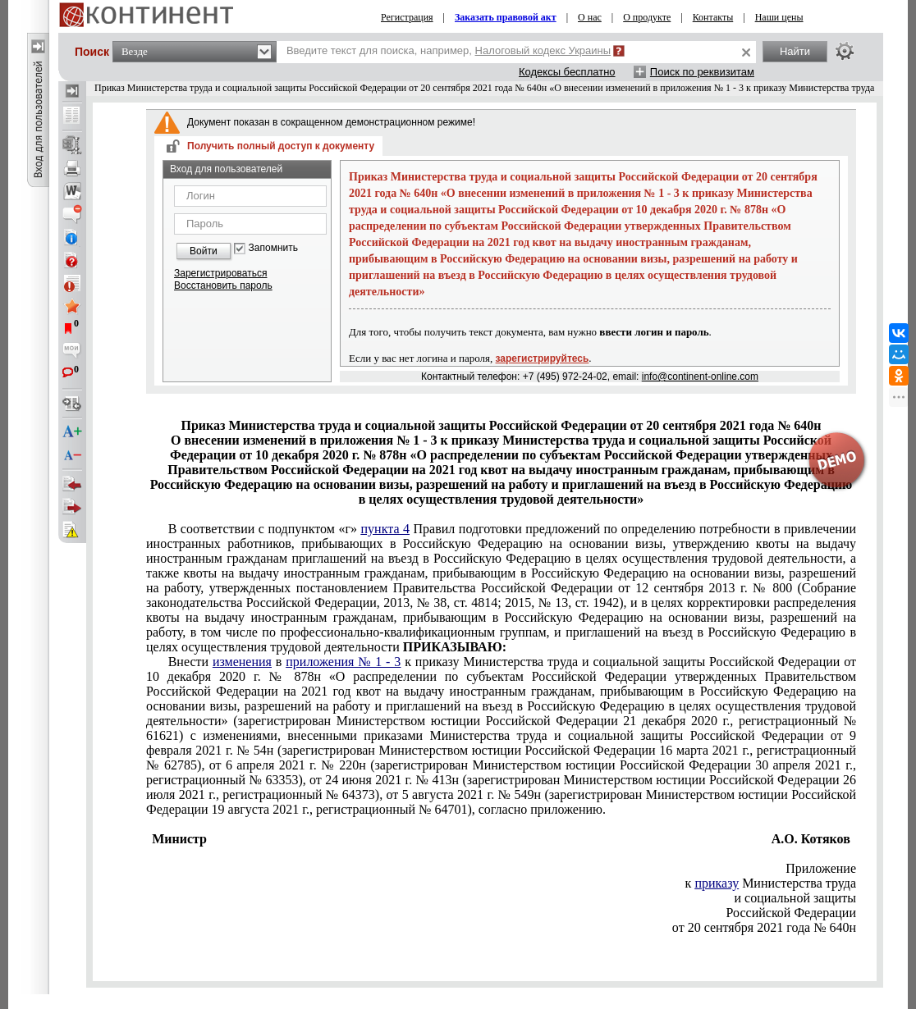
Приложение (820, 868)
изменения (242, 662)
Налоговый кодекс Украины (543, 50)
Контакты (713, 17)
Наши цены (779, 17)
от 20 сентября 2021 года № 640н (764, 927)
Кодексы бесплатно (567, 72)
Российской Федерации (791, 913)
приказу (716, 883)
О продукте (647, 17)
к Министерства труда (770, 883)
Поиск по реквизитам (702, 72)
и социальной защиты (795, 898)
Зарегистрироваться (220, 273)
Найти (795, 51)
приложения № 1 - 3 (343, 662)
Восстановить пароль (223, 285)
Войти (204, 251)
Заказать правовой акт (505, 17)
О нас (590, 17)
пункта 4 (385, 529)
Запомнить (273, 248)
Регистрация (407, 17)
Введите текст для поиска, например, (448, 50)
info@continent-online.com (700, 376)
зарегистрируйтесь (542, 358)
